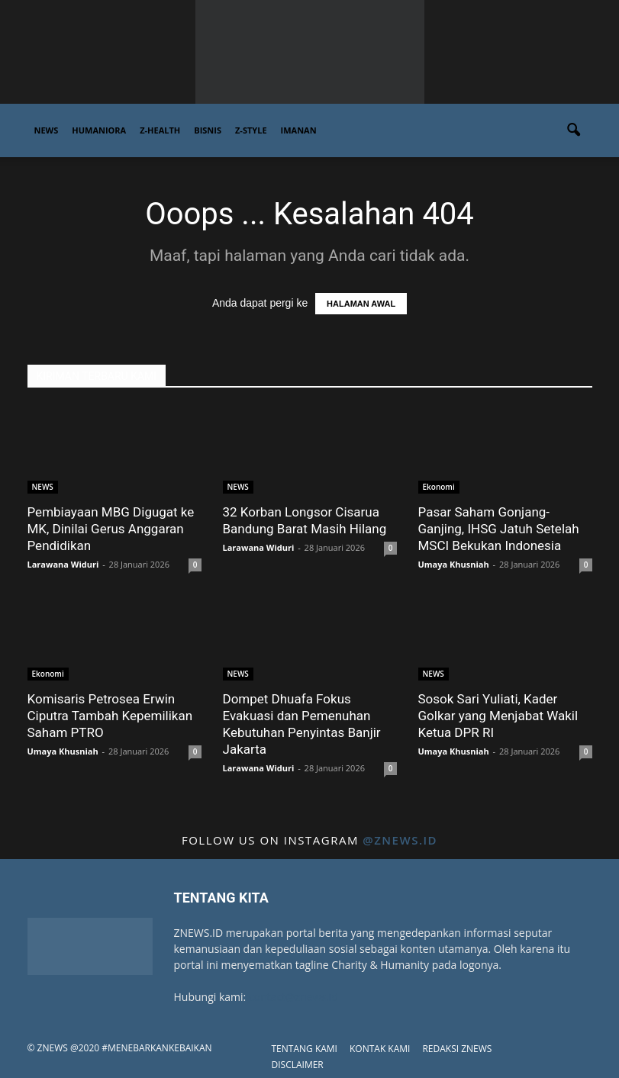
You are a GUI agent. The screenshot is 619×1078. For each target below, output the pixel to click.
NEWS (46, 130)
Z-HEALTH (160, 130)
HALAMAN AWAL (361, 303)
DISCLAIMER (298, 1064)
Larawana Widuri (63, 564)
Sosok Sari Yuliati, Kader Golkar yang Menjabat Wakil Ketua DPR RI (498, 715)
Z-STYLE (251, 130)
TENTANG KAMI (304, 1048)
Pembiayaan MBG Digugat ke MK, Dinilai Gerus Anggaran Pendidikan (111, 528)
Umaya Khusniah (453, 564)
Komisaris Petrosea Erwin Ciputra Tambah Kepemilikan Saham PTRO (110, 715)
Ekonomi (439, 486)
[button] (574, 130)
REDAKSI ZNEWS (457, 1048)
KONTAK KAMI (380, 1048)
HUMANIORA (99, 130)
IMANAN (299, 130)
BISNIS (207, 130)
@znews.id (400, 840)
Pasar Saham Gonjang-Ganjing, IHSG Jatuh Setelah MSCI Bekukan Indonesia (498, 528)
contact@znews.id (293, 997)
